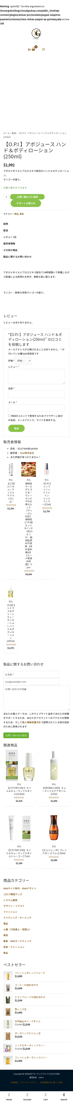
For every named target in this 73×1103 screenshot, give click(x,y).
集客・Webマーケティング (17, 941)
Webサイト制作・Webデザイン (19, 888)
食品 (5, 952)
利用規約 (14, 1082)
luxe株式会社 (27, 452)
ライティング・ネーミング (17, 917)
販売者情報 (9, 243)
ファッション (10, 911)
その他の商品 (10, 250)
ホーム (6, 133)
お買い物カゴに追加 (27, 196)
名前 (11, 388)
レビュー (13, 366)
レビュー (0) (9, 237)
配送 (5, 230)
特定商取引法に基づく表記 (51, 1082)
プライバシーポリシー (29, 1082)
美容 (5, 935)
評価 (11, 360)
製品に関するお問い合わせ (17, 256)
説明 (5, 223)
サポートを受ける (25, 203)
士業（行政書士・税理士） (17, 929)
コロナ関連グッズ (12, 894)
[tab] (36, 224)
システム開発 (10, 900)
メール (12, 402)
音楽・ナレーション (14, 947)
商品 (5, 923)
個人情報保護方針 (31, 722)
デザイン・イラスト (14, 905)
